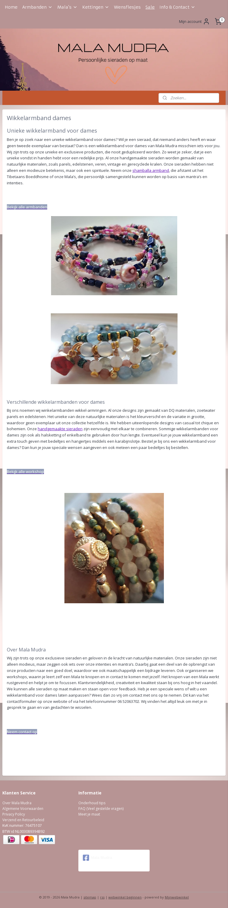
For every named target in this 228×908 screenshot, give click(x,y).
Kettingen (95, 7)
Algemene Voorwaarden (22, 808)
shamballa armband (150, 170)
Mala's (67, 7)
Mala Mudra (97, 857)
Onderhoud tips (91, 802)
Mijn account (194, 21)
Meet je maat (89, 814)
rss (102, 897)
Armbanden (37, 7)
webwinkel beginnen (125, 897)
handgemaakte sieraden (60, 429)
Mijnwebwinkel (177, 897)
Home (11, 7)
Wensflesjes (127, 7)
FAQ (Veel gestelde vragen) (101, 808)
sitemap (89, 897)
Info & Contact (177, 7)
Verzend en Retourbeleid (23, 819)
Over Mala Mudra (16, 802)
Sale (150, 7)
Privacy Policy (13, 814)
